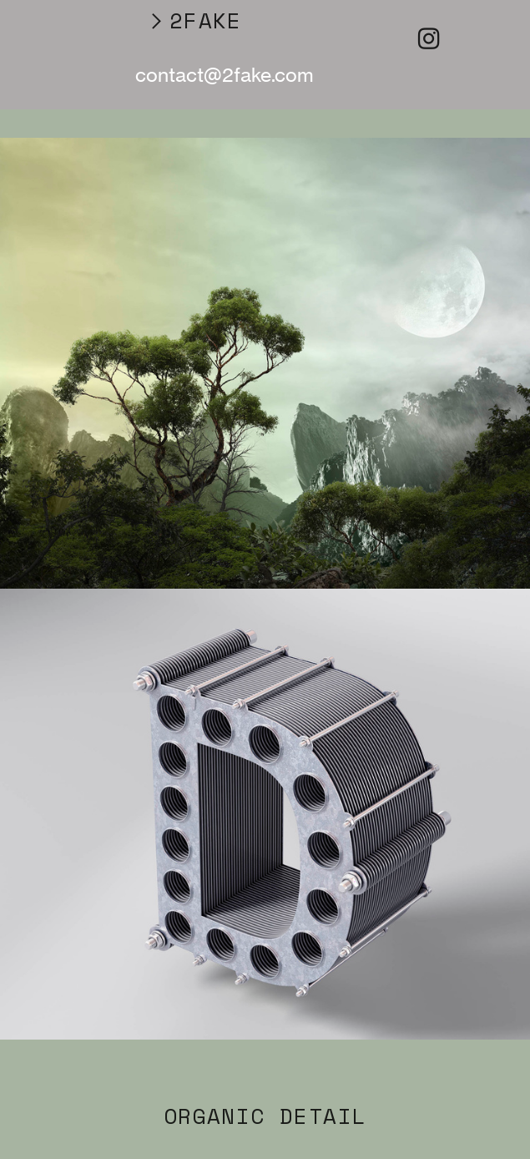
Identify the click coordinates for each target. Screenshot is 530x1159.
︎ (429, 39)
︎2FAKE (193, 20)
